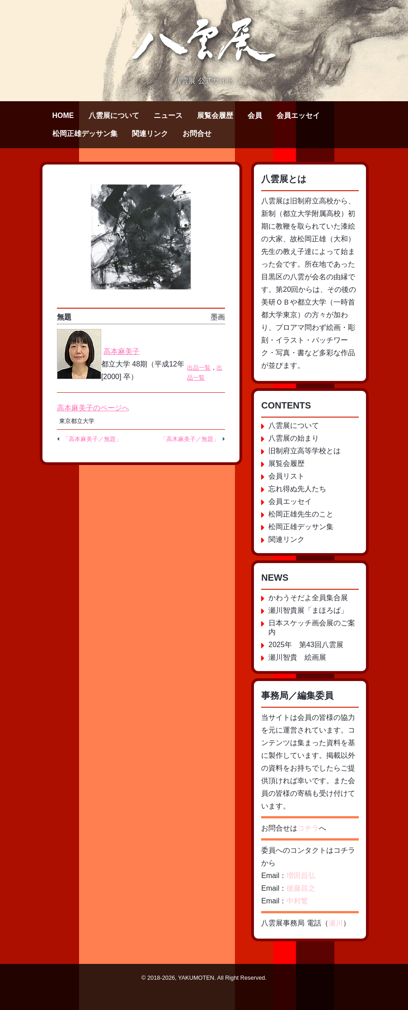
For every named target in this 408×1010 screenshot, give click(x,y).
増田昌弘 (300, 875)
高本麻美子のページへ (93, 408)
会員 (255, 115)
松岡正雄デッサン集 (84, 133)
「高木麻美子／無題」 (189, 439)
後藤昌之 (300, 888)
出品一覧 (199, 367)
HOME (63, 115)
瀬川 (335, 923)
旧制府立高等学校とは (304, 451)
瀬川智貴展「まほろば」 (308, 610)
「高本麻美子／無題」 (92, 439)
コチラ (308, 828)
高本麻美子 (121, 351)
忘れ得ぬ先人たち (297, 489)
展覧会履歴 (215, 115)
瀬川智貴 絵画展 (297, 657)
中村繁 (297, 901)
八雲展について (114, 115)
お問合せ (197, 133)
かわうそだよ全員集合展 (308, 597)
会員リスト (286, 476)
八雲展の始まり (293, 438)
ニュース (168, 115)
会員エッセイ (298, 115)
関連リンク (150, 133)
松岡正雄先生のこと (300, 514)
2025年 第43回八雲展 (305, 644)
